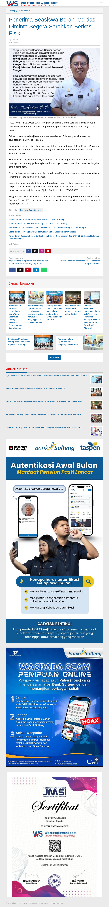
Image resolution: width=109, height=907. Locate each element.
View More (54, 357)
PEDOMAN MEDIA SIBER (38, 903)
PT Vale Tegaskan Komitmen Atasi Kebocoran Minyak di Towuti (78, 261)
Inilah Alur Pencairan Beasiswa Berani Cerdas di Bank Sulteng (36, 219)
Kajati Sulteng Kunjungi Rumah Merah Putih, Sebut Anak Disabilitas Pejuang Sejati (31, 261)
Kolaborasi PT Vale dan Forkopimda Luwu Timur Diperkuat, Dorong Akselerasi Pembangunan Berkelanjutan (15, 316)
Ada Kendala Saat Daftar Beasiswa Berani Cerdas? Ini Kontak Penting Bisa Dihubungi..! (47, 227)
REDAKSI (23, 903)
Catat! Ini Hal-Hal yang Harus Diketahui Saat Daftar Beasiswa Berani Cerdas (42, 232)
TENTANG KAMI (57, 903)
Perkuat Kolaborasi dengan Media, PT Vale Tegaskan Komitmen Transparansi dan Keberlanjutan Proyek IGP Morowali (92, 316)
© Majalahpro (11, 903)
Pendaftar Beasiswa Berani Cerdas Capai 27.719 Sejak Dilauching (38, 223)
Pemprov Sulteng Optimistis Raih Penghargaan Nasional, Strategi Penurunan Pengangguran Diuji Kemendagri (35, 314)
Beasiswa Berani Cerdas (31, 210)
